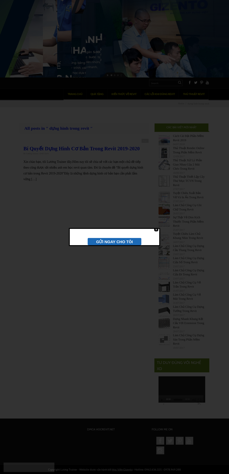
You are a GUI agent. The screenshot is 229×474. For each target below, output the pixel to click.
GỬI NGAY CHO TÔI (114, 242)
